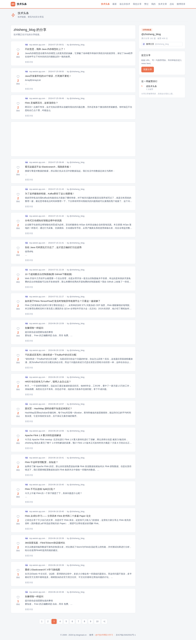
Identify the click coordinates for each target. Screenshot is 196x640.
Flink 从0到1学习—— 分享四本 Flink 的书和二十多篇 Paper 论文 (58, 516)
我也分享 (137, 4)
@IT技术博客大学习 (104, 635)
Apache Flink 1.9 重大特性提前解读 (43, 435)
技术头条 (105, 4)
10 (97, 621)
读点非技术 (124, 4)
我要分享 (147, 69)
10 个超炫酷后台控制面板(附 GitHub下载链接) (48, 274)
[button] (18, 53)
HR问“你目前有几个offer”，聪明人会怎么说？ (48, 381)
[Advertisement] (73, 139)
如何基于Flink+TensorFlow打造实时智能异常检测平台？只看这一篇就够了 (62, 301)
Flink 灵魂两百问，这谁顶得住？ (41, 102)
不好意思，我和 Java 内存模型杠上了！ (45, 49)
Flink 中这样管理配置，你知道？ (41, 462)
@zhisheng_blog (77, 44)
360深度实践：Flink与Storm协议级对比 (45, 542)
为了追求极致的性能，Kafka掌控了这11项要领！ (50, 193)
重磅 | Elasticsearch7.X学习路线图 (42, 569)
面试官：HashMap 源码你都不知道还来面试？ (48, 408)
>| (104, 621)
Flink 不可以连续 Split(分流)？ (40, 489)
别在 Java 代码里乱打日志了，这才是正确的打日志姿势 (53, 247)
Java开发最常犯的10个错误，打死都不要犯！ (48, 76)
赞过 (146, 4)
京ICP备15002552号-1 (126, 635)
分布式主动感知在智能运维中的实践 (43, 220)
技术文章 (162, 4)
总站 (172, 4)
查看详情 (29, 62)
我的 (153, 4)
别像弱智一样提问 (34, 328)
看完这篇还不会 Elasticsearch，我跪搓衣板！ (48, 166)
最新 (114, 4)
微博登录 (181, 4)
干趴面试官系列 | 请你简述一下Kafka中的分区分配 (50, 354)
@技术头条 (164, 88)
